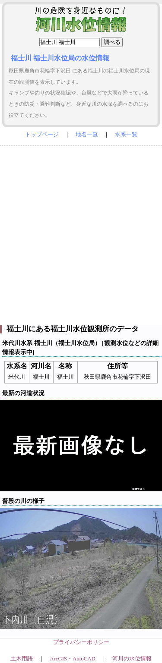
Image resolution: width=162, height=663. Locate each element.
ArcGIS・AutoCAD (72, 659)
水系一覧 (126, 135)
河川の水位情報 (132, 659)
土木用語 (21, 659)
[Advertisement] (81, 233)
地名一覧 (87, 135)
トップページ (42, 135)
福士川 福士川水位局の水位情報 (60, 58)
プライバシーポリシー (81, 642)
